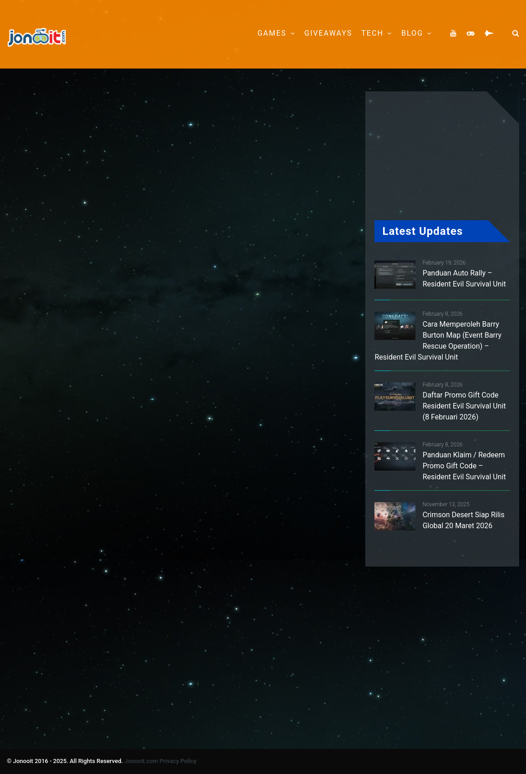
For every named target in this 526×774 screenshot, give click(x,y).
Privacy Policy (177, 761)
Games (272, 33)
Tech (373, 33)
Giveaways (328, 33)
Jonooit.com (141, 761)
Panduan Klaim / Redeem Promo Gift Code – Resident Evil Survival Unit (463, 466)
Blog (412, 33)
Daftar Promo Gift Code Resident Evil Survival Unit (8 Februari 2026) (463, 406)
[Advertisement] (184, 220)
